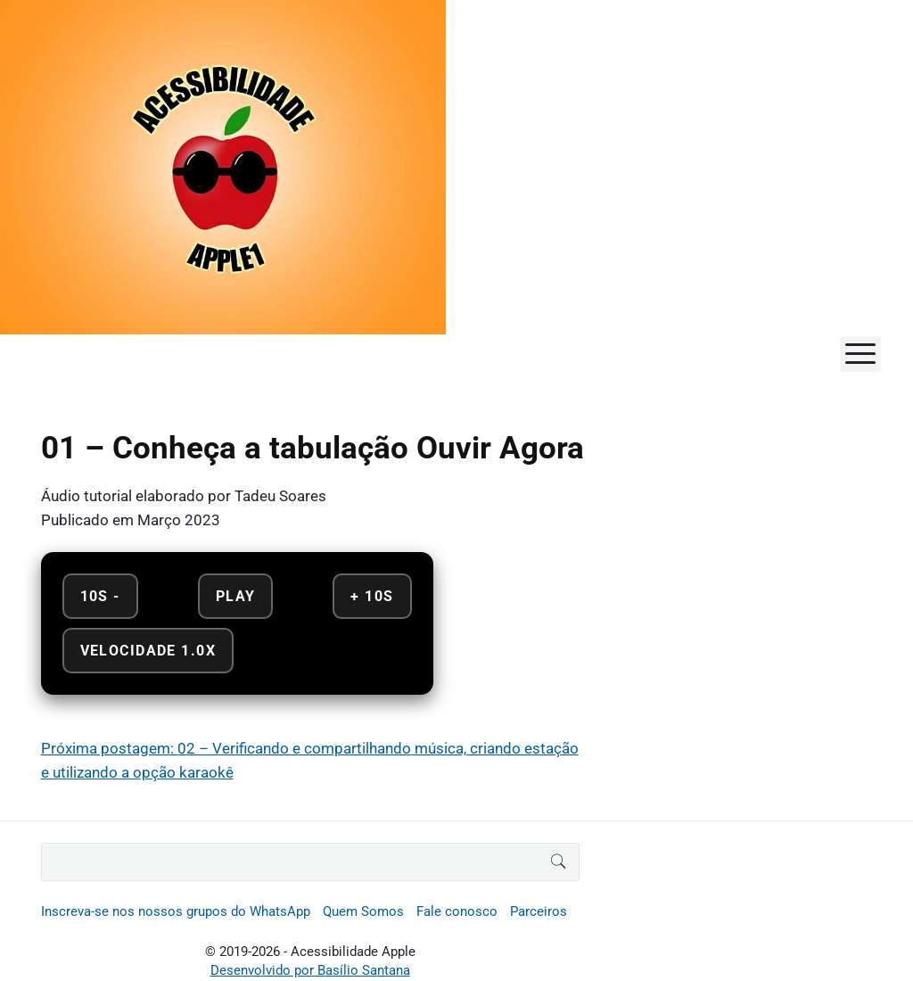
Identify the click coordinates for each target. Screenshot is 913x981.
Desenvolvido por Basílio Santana (310, 970)
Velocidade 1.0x (148, 650)
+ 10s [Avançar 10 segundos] (371, 596)
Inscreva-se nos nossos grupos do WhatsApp (175, 911)
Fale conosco (457, 911)
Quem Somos (363, 911)
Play (236, 596)
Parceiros (538, 911)
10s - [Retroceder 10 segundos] (100, 596)
